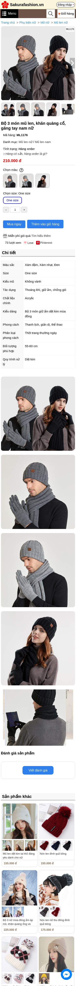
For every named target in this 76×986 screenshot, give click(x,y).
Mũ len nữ (61, 22)
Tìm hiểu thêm (41, 235)
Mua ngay (14, 224)
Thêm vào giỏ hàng (45, 224)
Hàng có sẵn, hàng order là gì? (26, 153)
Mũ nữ (45, 22)
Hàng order (26, 149)
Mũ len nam (43, 142)
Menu (12, 13)
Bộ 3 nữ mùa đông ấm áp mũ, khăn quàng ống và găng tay (18, 924)
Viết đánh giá (38, 770)
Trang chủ (8, 22)
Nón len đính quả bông (53, 853)
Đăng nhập (65, 4)
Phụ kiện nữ (27, 22)
